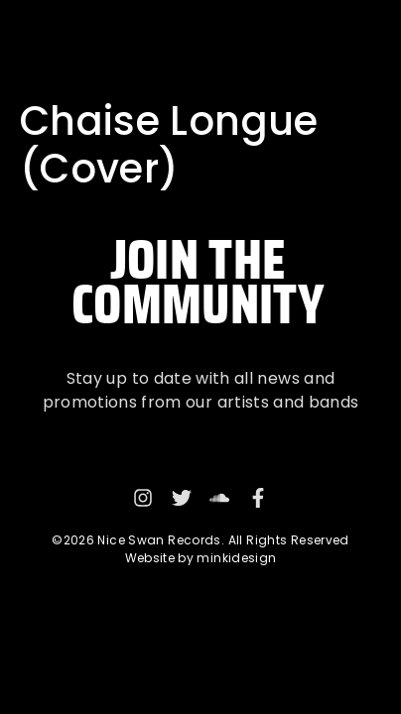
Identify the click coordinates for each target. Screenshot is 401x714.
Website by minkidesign (201, 557)
